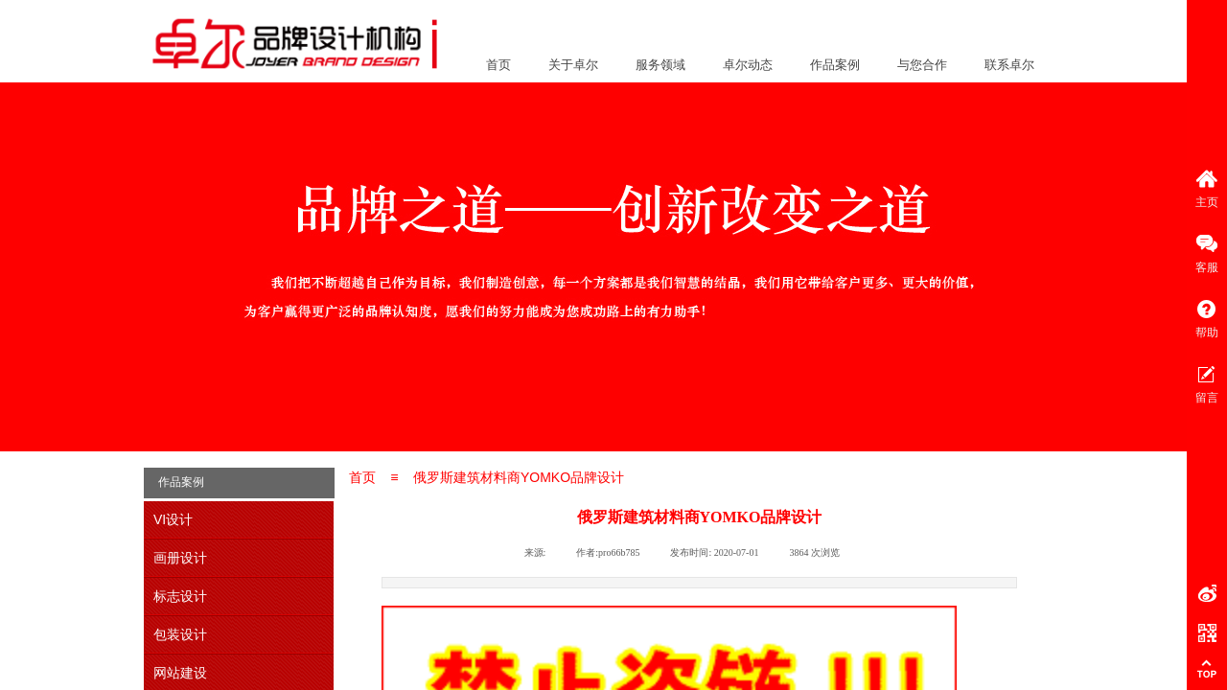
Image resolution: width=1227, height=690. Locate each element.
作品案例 (835, 65)
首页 (498, 65)
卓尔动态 (748, 65)
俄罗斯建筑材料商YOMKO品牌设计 (518, 477)
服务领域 (660, 65)
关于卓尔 (573, 65)
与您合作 (922, 65)
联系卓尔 (1009, 65)
